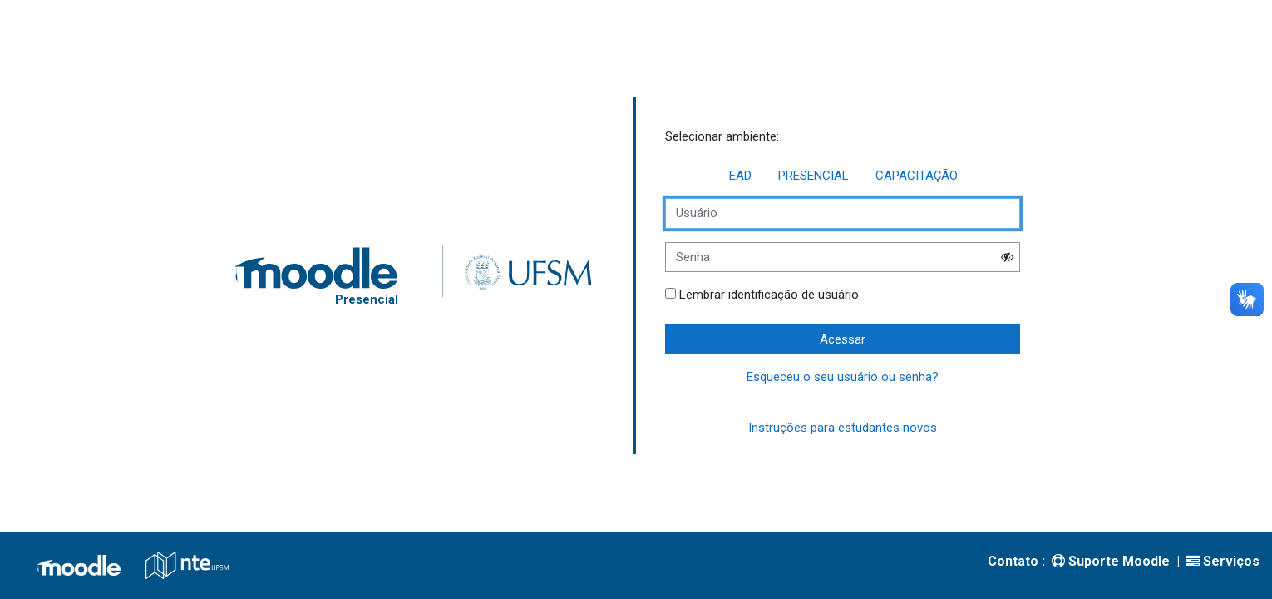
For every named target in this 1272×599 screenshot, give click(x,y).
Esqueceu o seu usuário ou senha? (843, 376)
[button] (1006, 256)
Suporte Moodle (1111, 561)
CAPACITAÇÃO (916, 175)
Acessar (842, 339)
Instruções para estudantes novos (842, 427)
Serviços (1223, 561)
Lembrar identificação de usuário (769, 294)
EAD (740, 175)
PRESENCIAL (813, 175)
